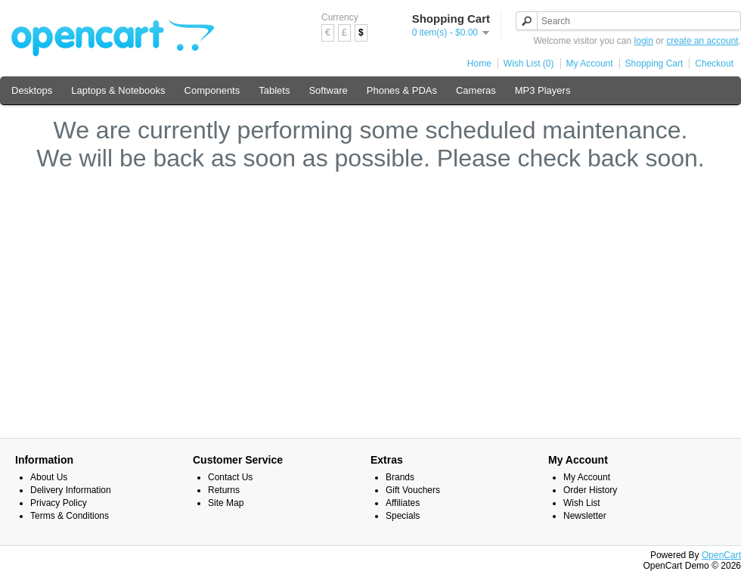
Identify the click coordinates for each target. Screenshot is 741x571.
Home (479, 63)
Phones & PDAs (402, 90)
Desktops (31, 90)
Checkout (714, 63)
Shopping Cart (654, 63)
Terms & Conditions (69, 515)
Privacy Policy (58, 503)
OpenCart (721, 555)
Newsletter (584, 515)
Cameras (476, 90)
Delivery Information (70, 490)
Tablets (274, 90)
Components (212, 90)
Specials (403, 515)
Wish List (581, 503)
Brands (400, 477)
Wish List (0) (529, 63)
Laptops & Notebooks (118, 90)
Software (327, 90)
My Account (589, 63)
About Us (48, 477)
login (643, 41)
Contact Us (230, 477)
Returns (224, 490)
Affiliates (403, 503)
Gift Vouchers (413, 490)
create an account (702, 41)
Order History (590, 490)
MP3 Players (543, 90)
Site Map (225, 503)
